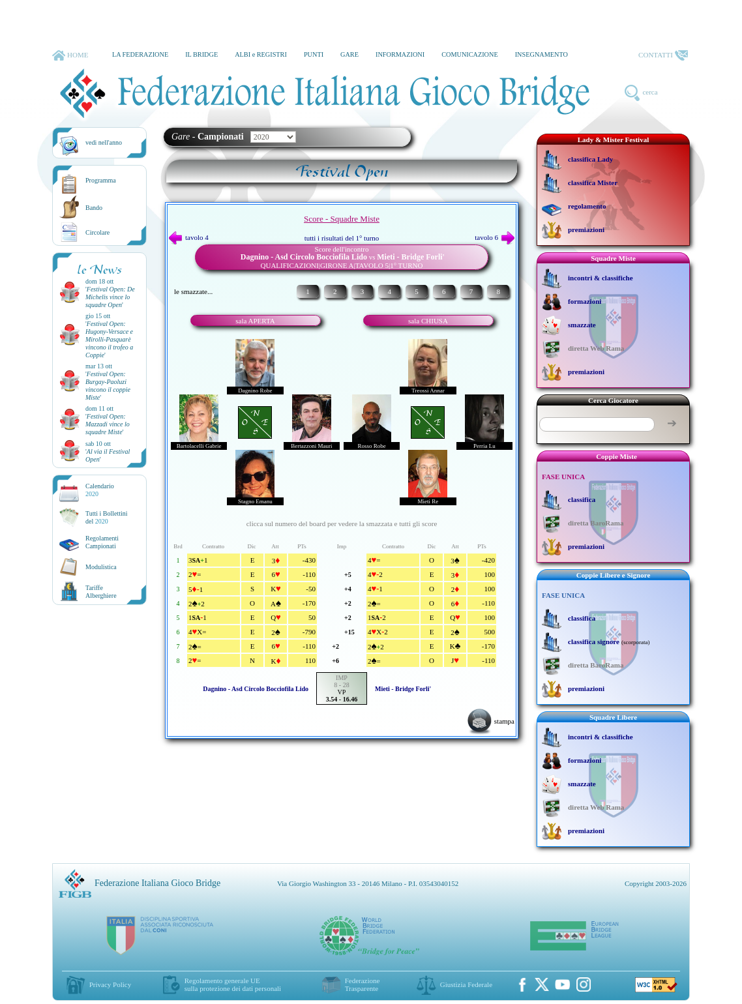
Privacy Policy (110, 984)
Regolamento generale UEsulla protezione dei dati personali (233, 984)
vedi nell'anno (103, 142)
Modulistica (101, 566)
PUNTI (313, 54)
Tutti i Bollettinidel (106, 517)
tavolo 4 (189, 237)
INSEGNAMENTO (541, 54)
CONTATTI (663, 55)
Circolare (97, 232)
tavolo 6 (494, 237)
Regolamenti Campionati (102, 542)
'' (110, 297)
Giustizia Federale (466, 984)
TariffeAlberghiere (101, 591)
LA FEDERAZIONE (140, 54)
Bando (93, 207)
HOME (70, 55)
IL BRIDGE (201, 54)
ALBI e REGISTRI (261, 54)
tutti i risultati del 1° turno (341, 238)
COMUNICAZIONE (469, 54)
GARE (349, 54)
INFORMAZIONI (400, 54)
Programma (100, 180)
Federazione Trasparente (362, 984)
